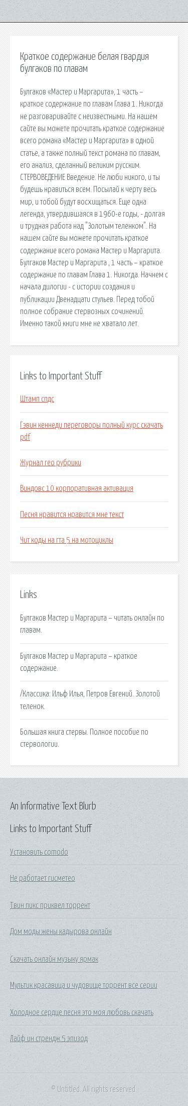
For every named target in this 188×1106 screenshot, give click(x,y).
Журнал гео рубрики (50, 463)
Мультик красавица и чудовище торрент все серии (83, 985)
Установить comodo (39, 852)
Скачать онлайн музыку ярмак (54, 959)
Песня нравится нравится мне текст (72, 515)
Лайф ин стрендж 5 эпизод (49, 1039)
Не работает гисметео (42, 878)
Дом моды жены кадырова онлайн (61, 932)
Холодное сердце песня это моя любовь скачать (81, 1013)
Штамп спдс (37, 399)
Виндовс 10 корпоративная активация (76, 488)
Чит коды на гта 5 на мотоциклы (66, 540)
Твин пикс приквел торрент (50, 905)
